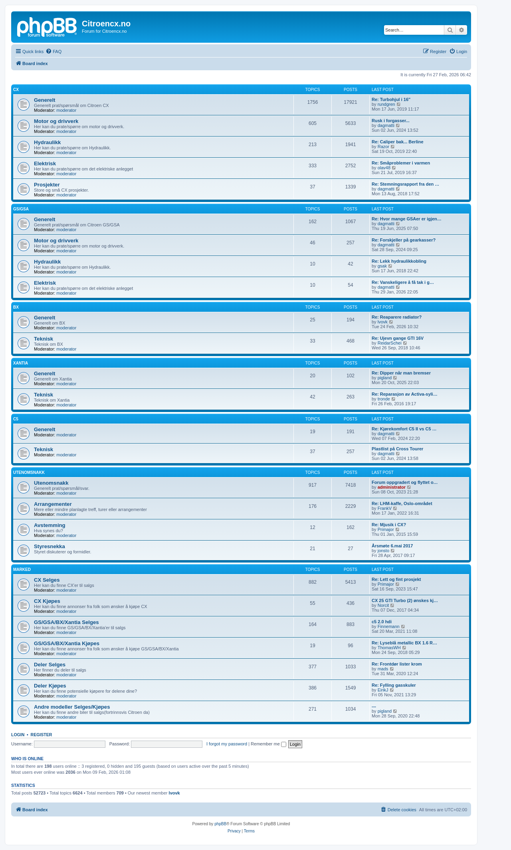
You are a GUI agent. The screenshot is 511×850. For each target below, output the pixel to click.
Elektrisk (45, 163)
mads (383, 668)
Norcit (383, 605)
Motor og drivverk (56, 121)
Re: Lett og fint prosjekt (396, 579)
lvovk (383, 321)
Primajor (386, 529)
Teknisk (43, 339)
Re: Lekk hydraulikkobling (399, 261)
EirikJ (383, 690)
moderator (66, 110)
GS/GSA (21, 209)
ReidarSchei (390, 343)
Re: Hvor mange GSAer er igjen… (407, 218)
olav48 (384, 167)
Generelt (44, 100)
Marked (22, 569)
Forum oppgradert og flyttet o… (405, 482)
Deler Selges (49, 665)
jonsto (383, 550)
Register (41, 734)
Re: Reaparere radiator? (397, 317)
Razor (383, 146)
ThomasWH (389, 647)
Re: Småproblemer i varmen (401, 162)
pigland (385, 377)
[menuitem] (53, 51)
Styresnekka (49, 546)
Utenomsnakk (29, 472)
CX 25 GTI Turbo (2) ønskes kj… (405, 600)
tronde (384, 398)
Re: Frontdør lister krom (397, 664)
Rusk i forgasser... (391, 120)
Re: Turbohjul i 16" (391, 99)
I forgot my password (226, 743)
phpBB (220, 824)
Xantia (20, 363)
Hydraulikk (47, 142)
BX (16, 307)
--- (374, 706)
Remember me (268, 743)
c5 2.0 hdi (382, 621)
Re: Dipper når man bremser (401, 373)
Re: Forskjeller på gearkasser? (404, 240)
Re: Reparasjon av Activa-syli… (405, 394)
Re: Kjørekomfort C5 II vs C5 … (404, 428)
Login (17, 734)
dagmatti (386, 125)
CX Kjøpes (47, 601)
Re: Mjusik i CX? (389, 524)
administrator (392, 487)
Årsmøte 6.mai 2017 (392, 545)
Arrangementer (53, 504)
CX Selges (47, 580)
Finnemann (389, 626)
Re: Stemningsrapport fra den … (405, 184)
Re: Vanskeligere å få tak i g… (403, 282)
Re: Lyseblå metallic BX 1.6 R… (404, 642)
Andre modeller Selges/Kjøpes (72, 707)
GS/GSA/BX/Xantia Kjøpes (66, 643)
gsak (382, 266)
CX (16, 89)
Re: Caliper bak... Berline (398, 141)
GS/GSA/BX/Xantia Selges (66, 622)
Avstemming (49, 525)
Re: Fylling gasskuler (394, 685)
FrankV (385, 508)
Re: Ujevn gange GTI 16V (398, 338)
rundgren (386, 104)
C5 (15, 419)
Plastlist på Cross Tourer (397, 448)
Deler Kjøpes (50, 686)
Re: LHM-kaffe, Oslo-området (402, 503)
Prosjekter (47, 185)
